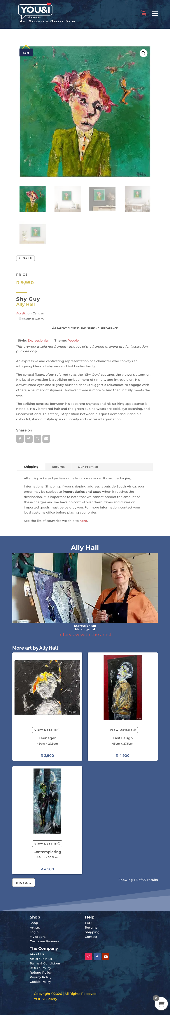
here (83, 521)
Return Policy (40, 968)
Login (34, 932)
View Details (45, 729)
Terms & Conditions (45, 963)
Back (27, 258)
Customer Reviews (44, 941)
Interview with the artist (84, 634)
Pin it (29, 438)
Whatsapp (37, 438)
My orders (38, 937)
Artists (35, 927)
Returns (58, 467)
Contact (91, 937)
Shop (34, 923)
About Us (37, 954)
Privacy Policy (40, 977)
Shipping (31, 467)
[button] (143, 53)
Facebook (20, 438)
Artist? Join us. (41, 959)
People (73, 340)
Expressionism (39, 340)
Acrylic (21, 313)
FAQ (88, 923)
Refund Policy (41, 973)
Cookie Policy (40, 982)
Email (46, 438)
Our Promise (88, 467)
